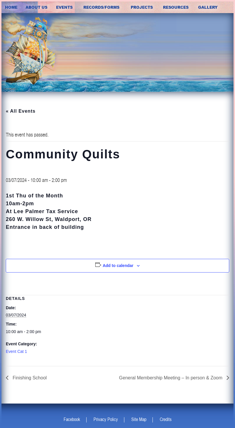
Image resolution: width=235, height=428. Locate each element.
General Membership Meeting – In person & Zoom (171, 377)
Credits (166, 419)
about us (36, 7)
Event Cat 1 (16, 351)
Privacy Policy (106, 419)
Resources (176, 7)
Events (64, 7)
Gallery (208, 7)
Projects (142, 7)
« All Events (20, 111)
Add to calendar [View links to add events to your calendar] (118, 265)
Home (11, 7)
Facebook (72, 419)
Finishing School (29, 377)
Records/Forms (101, 7)
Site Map (138, 419)
